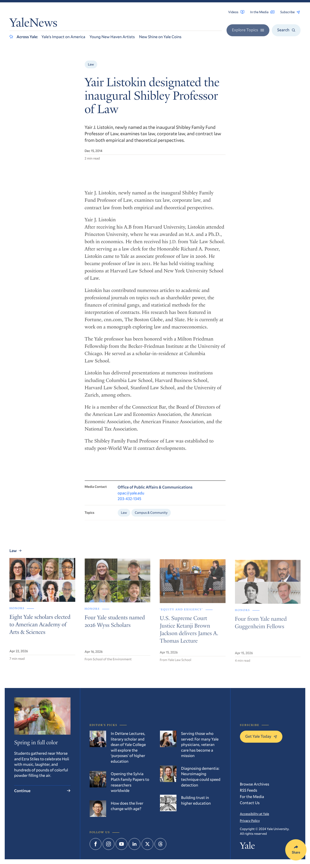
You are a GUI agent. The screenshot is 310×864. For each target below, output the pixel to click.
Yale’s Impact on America (63, 36)
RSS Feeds (248, 790)
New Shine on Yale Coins (160, 36)
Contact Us (250, 802)
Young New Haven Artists (112, 36)
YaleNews (33, 24)
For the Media (252, 796)
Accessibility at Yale (254, 813)
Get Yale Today (261, 736)
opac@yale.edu (131, 497)
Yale (247, 847)
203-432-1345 (129, 503)
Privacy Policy (250, 820)
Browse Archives (254, 784)
